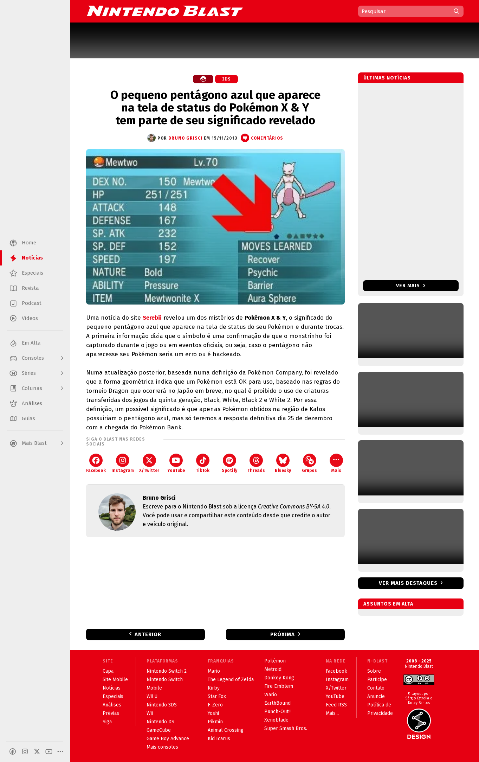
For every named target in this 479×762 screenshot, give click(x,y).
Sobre (374, 671)
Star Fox (217, 696)
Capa (108, 671)
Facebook (96, 463)
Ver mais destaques (408, 583)
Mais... (332, 713)
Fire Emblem (278, 686)
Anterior (148, 634)
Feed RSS (336, 705)
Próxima (282, 634)
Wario (270, 695)
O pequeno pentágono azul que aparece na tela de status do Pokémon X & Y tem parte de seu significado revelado (215, 108)
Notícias (112, 688)
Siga (107, 722)
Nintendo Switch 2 (167, 671)
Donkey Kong (279, 678)
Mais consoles (162, 747)
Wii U (152, 696)
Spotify (229, 463)
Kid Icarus (219, 739)
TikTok (202, 463)
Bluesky (283, 463)
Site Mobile (115, 680)
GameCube (159, 730)
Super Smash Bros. (285, 728)
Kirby (214, 688)
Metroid (272, 669)
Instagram (122, 463)
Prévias (111, 713)
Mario (214, 671)
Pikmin (215, 722)
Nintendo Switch (165, 680)
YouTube (176, 463)
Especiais (113, 696)
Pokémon (275, 661)
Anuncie (376, 696)
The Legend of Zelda (231, 680)
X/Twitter (149, 463)
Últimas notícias (387, 78)
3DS (226, 79)
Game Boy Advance (168, 739)
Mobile (154, 688)
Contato (375, 688)
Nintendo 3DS (162, 705)
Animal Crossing (226, 730)
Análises (112, 705)
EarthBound (277, 703)
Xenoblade (276, 720)
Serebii (152, 317)
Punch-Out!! (277, 712)
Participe (377, 680)
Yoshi (213, 713)
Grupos (309, 463)
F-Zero (215, 705)
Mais (336, 463)
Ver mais (410, 286)
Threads (256, 463)
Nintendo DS (160, 722)
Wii (150, 713)
